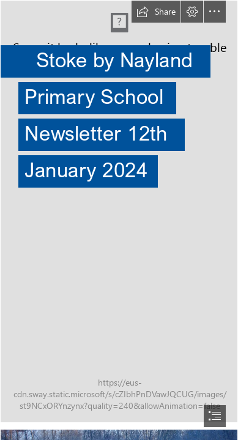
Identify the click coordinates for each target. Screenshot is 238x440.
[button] (156, 12)
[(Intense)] (119, 211)
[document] (119, 220)
